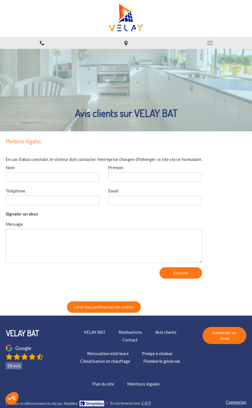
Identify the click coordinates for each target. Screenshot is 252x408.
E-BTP (146, 403)
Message (14, 224)
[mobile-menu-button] (210, 43)
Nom (10, 167)
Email (113, 190)
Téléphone (15, 190)
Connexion (236, 402)
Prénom (115, 167)
